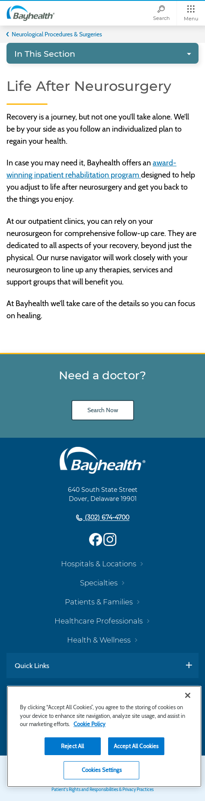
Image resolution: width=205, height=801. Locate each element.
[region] (104, 736)
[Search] (161, 13)
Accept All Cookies (136, 746)
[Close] (187, 695)
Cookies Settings (102, 769)
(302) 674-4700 (106, 518)
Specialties (99, 582)
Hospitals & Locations (98, 563)
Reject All (72, 746)
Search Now (102, 410)
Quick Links (32, 665)
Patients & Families (99, 602)
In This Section (44, 54)
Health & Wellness (99, 640)
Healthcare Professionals (98, 621)
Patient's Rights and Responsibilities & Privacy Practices (102, 789)
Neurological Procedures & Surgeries (57, 34)
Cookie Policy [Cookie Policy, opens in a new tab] (90, 723)
